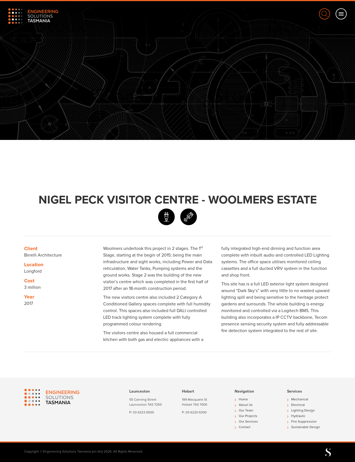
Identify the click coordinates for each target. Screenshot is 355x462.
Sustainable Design (303, 427)
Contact (242, 427)
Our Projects (246, 416)
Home (241, 399)
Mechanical (297, 399)
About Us (244, 405)
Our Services (246, 421)
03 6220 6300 (196, 412)
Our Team (244, 410)
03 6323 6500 (143, 412)
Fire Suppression (302, 421)
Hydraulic (296, 416)
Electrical (296, 405)
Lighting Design (301, 410)
